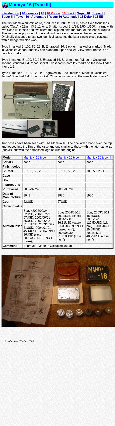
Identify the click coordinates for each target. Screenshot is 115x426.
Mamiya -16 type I (35, 157)
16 (42, 13)
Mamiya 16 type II (69, 157)
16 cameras (30, 13)
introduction (10, 13)
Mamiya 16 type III (98, 157)
